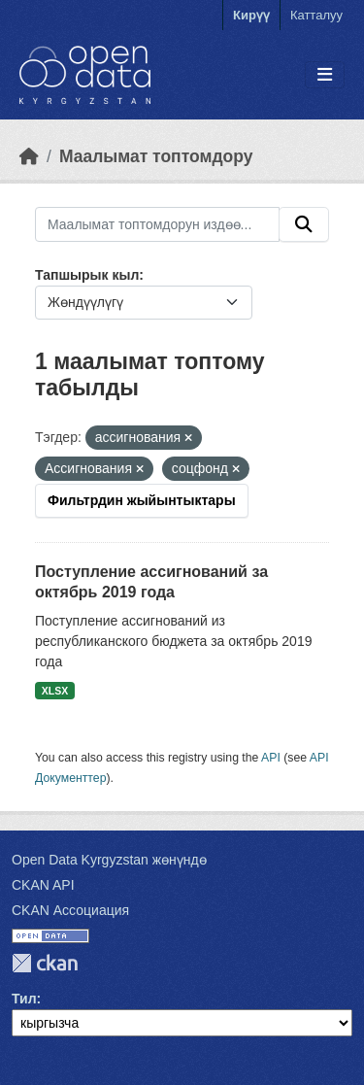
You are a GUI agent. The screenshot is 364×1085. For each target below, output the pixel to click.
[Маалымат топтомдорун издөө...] (157, 224)
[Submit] (304, 224)
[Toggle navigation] (325, 75)
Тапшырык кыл (87, 275)
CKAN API (43, 885)
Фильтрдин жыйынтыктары (142, 500)
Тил (24, 998)
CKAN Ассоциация (70, 910)
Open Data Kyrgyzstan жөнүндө (109, 859)
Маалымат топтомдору (156, 156)
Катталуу (316, 15)
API (271, 757)
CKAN (45, 963)
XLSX (55, 690)
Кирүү (251, 15)
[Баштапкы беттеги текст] (29, 156)
